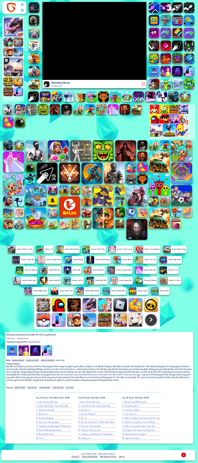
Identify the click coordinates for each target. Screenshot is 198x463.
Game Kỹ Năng (20, 388)
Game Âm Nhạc (44, 388)
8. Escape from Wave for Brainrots (139, 430)
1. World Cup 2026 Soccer (135, 402)
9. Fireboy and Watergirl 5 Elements (96, 434)
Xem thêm (69, 388)
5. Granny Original (45, 418)
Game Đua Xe (32, 388)
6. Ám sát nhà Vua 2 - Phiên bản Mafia (97, 422)
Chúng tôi (75, 456)
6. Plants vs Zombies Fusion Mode (139, 422)
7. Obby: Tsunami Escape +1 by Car (139, 426)
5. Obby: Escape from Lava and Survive (141, 418)
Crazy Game (8, 3)
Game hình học (34, 341)
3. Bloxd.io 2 (85, 410)
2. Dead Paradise (131, 406)
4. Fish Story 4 (129, 414)
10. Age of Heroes (131, 438)
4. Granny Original (87, 414)
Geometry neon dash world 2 (111, 374)
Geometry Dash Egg (132, 374)
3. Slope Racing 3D (45, 410)
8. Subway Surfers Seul (90, 430)
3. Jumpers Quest (131, 410)
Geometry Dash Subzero (89, 374)
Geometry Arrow (22, 338)
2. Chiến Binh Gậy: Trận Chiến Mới (52, 406)
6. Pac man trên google (47, 422)
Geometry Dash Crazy (69, 374)
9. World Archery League (134, 434)
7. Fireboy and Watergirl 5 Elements (53, 426)
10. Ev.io (40, 438)
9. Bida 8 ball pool (45, 434)
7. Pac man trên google (90, 426)
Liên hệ (121, 456)
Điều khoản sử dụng (108, 456)
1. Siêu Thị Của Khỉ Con (47, 402)
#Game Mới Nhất (18, 360)
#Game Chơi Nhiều (47, 360)
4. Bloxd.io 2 (42, 414)
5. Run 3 (82, 418)
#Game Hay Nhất (32, 360)
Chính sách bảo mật (90, 456)
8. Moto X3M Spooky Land (48, 430)
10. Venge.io (84, 438)
